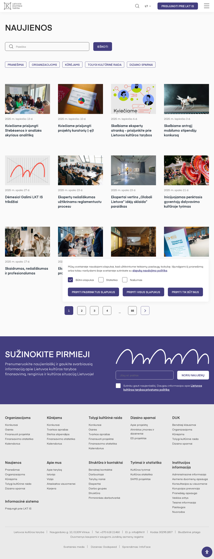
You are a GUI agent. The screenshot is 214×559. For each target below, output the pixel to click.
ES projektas (138, 438)
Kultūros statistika (141, 474)
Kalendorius (12, 443)
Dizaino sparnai (141, 64)
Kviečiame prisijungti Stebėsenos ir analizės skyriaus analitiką (23, 130)
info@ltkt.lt (138, 532)
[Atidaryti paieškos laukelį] (137, 6)
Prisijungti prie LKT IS (178, 6)
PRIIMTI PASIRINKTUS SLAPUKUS (93, 292)
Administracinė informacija (189, 474)
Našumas (132, 280)
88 (132, 310)
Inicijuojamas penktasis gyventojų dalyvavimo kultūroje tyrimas (183, 201)
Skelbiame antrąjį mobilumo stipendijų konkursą (180, 130)
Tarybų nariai (97, 479)
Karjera (51, 488)
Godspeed (110, 546)
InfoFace (145, 546)
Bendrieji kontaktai (100, 469)
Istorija (51, 474)
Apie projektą (139, 424)
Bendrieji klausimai (184, 424)
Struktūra (94, 493)
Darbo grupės (98, 488)
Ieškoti (102, 46)
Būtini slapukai (81, 280)
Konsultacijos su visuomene (189, 483)
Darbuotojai (96, 474)
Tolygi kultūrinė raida (105, 64)
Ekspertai (95, 483)
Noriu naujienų (193, 375)
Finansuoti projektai (17, 434)
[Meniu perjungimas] (206, 6)
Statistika (108, 280)
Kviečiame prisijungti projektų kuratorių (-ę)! (76, 128)
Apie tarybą (54, 469)
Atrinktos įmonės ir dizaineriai (142, 431)
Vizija (50, 479)
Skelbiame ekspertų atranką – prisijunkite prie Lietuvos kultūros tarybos (131, 130)
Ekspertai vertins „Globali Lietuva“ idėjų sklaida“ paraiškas (131, 201)
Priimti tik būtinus (185, 292)
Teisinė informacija (184, 502)
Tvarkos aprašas (57, 429)
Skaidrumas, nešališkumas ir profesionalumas (26, 270)
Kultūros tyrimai (140, 469)
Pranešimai (16, 64)
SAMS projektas (140, 479)
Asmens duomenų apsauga (190, 479)
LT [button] (146, 6)
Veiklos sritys (180, 497)
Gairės (9, 429)
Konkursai (11, 424)
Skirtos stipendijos (58, 434)
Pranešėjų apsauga (184, 493)
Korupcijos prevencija (186, 488)
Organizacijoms (44, 64)
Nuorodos (178, 511)
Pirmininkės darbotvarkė (104, 497)
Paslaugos (178, 507)
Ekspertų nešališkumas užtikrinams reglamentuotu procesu (79, 201)
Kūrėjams (72, 64)
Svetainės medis (74, 546)
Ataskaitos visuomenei (61, 483)
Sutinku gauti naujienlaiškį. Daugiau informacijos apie (159, 387)
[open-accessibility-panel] (207, 552)
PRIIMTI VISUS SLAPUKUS (143, 292)
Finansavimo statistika (19, 439)
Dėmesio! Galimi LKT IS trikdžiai (24, 199)
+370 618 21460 (110, 532)
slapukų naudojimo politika (149, 270)
